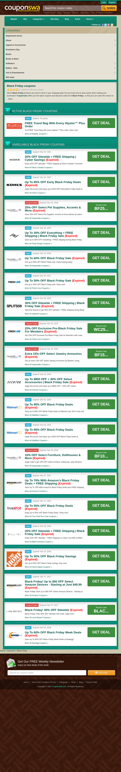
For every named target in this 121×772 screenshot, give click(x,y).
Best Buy (55, 19)
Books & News (12, 59)
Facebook (102, 25)
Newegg (66, 13)
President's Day (13, 50)
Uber (93, 13)
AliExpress (84, 13)
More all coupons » (36, 134)
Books (61, 54)
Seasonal (11, 651)
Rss (112, 25)
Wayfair (14, 19)
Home (2, 651)
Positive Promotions (104, 13)
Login (104, 2)
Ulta (25, 19)
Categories (38, 19)
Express (75, 13)
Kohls (77, 19)
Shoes (61, 40)
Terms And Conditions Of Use (44, 682)
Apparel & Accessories (61, 45)
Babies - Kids (61, 68)
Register (112, 2)
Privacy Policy (91, 682)
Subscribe (101, 672)
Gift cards (10, 77)
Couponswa (22, 96)
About (73, 682)
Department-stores (14, 36)
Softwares (61, 63)
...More (10, 99)
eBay (59, 13)
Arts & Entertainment (61, 73)
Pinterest (108, 25)
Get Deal (101, 123)
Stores (89, 19)
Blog (67, 19)
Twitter (105, 25)
